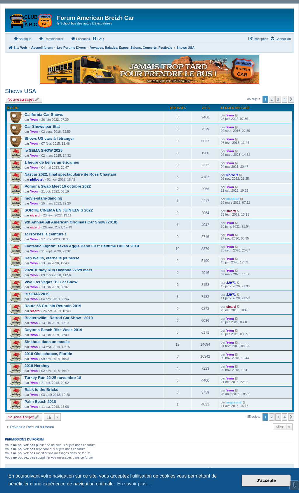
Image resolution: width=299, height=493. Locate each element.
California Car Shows (44, 114)
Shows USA (20, 91)
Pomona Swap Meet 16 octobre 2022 (58, 186)
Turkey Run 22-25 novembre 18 (53, 377)
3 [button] (278, 99)
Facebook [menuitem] (80, 38)
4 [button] (285, 99)
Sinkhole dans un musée (47, 342)
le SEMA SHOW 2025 (43, 150)
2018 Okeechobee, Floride (48, 354)
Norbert (232, 175)
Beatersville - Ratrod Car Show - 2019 (59, 318)
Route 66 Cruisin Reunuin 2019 (53, 306)
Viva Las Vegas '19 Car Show (51, 282)
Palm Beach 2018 (40, 401)
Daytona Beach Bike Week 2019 (53, 330)
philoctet (37, 179)
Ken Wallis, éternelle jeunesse (52, 258)
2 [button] (272, 99)
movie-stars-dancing (43, 198)
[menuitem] (98, 38)
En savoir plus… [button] (134, 483)
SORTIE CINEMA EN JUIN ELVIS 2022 (59, 210)
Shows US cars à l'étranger (49, 138)
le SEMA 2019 (37, 294)
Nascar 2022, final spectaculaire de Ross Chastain (70, 174)
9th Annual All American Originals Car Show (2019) (71, 222)
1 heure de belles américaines (52, 162)
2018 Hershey (37, 365)
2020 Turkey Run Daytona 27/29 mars (58, 270)
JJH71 (231, 282)
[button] (291, 99)
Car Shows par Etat (42, 126)
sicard (34, 215)
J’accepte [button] (266, 480)
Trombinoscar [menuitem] (51, 38)
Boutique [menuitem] (22, 38)
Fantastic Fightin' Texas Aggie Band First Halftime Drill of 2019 (82, 246)
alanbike (232, 199)
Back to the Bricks (41, 389)
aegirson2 (233, 402)
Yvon (34, 119)
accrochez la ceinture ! (45, 234)
